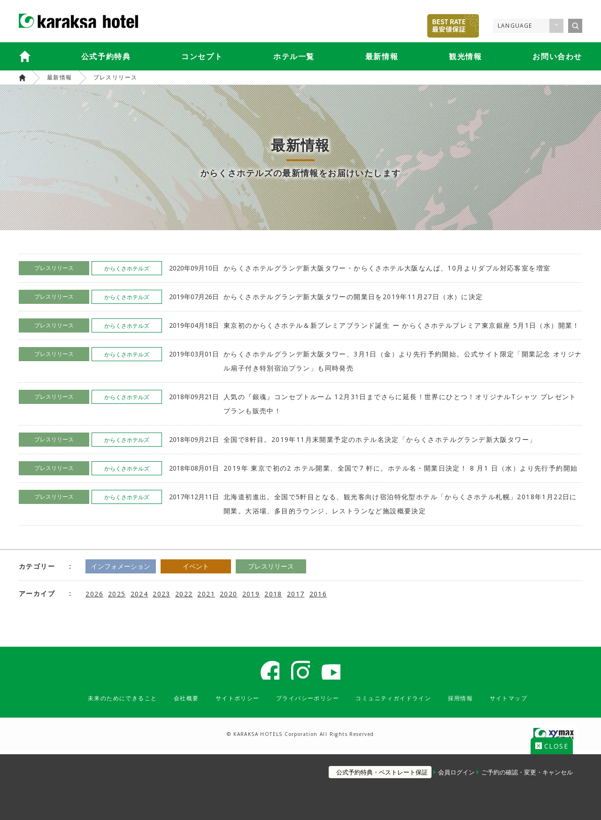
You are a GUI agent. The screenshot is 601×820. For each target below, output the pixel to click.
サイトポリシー (229, 701)
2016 (318, 593)
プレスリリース (115, 77)
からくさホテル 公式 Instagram (300, 672)
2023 (161, 593)
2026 (94, 593)
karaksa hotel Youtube (335, 672)
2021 (206, 593)
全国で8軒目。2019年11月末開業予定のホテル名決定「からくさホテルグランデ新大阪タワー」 (379, 439)
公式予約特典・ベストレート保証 (367, 767)
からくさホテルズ (22, 77)
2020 (229, 593)
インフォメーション (127, 566)
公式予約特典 (106, 56)
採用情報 (478, 701)
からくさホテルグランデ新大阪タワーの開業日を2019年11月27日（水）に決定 (353, 296)
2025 (117, 593)
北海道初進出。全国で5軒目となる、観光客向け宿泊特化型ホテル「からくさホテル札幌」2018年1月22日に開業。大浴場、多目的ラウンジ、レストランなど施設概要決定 (400, 503)
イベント (217, 566)
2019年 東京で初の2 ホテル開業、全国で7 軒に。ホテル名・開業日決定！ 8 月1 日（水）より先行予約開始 (400, 468)
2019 (251, 593)
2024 (139, 593)
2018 (273, 593)
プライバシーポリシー (307, 701)
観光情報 (465, 56)
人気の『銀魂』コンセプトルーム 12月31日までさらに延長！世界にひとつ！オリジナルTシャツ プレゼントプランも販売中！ (400, 403)
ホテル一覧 (294, 56)
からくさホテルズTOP (25, 56)
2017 (296, 593)
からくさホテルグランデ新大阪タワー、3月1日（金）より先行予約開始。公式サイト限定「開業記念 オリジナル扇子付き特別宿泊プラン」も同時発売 (402, 360)
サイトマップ (531, 701)
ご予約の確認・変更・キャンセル (527, 767)
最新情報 (381, 56)
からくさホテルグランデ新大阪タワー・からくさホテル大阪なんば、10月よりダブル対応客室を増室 (386, 267)
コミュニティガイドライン (403, 701)
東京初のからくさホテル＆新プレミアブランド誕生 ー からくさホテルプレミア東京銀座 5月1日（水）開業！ (401, 325)
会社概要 (173, 701)
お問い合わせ (557, 56)
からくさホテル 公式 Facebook (265, 672)
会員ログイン (449, 767)
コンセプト (202, 56)
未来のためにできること (102, 701)
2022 (184, 593)
